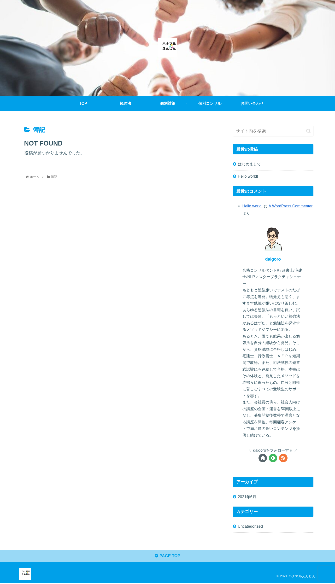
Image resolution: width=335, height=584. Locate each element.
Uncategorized (250, 526)
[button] (308, 131)
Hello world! (248, 176)
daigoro (273, 259)
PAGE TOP (167, 557)
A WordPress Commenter (290, 206)
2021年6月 (247, 497)
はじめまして (249, 164)
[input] (273, 131)
